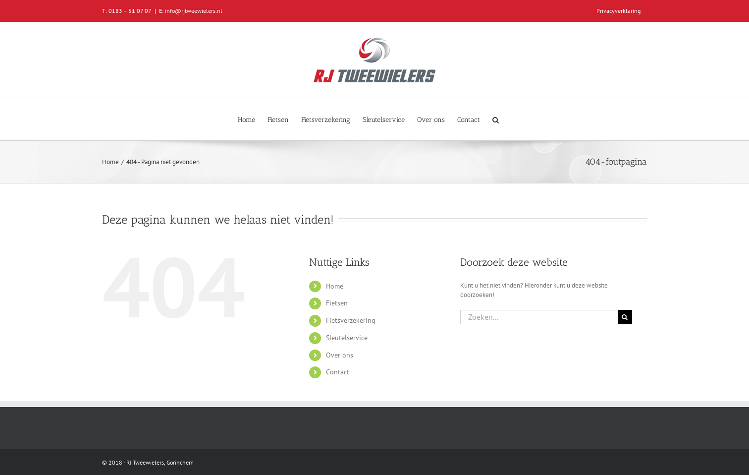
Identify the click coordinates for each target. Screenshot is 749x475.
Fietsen (337, 302)
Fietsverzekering (350, 320)
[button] (495, 119)
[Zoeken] (625, 317)
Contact (337, 371)
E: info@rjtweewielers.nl (190, 10)
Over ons (339, 355)
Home (334, 286)
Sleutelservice (347, 337)
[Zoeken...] (539, 317)
